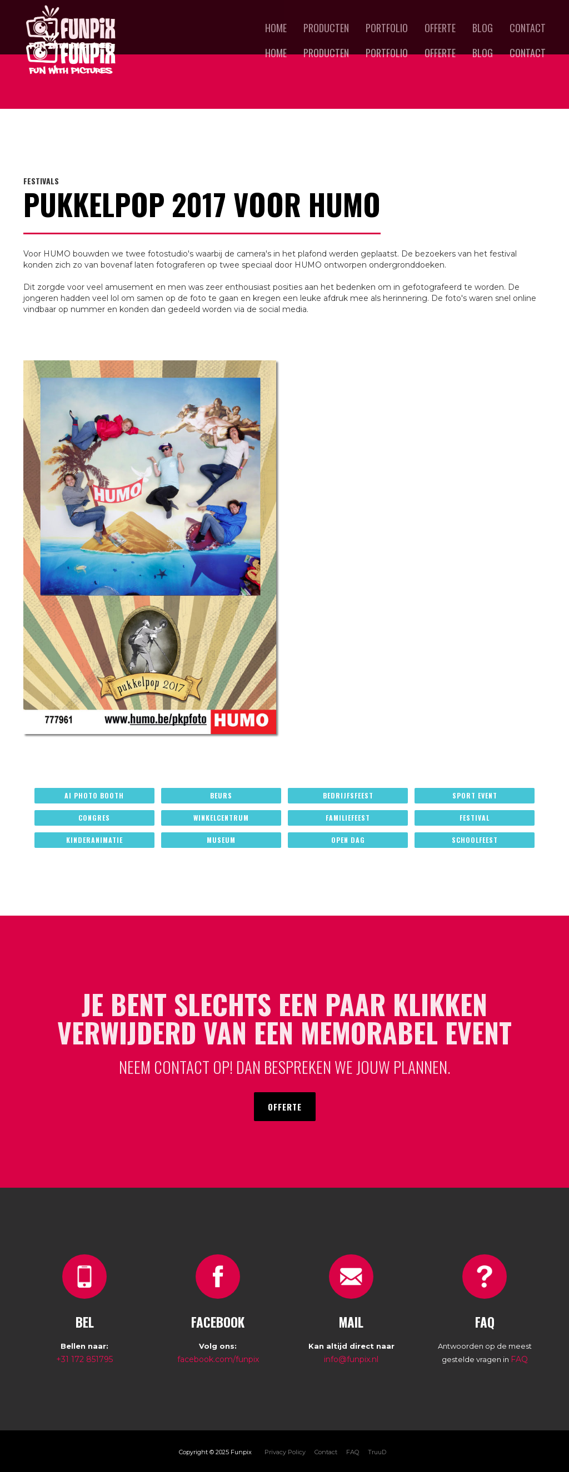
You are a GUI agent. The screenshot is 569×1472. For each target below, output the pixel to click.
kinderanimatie (94, 840)
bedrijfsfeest (348, 795)
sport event (474, 795)
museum (221, 840)
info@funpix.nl (351, 1359)
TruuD (377, 1452)
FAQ (519, 1359)
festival (475, 817)
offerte (440, 53)
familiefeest (348, 817)
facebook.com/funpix (218, 1359)
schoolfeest (475, 840)
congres (94, 817)
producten (326, 53)
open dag (348, 840)
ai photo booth (94, 795)
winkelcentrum (221, 817)
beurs (221, 795)
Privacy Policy (285, 1452)
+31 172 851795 (84, 1359)
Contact (528, 53)
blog (482, 53)
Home (276, 53)
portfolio (387, 53)
